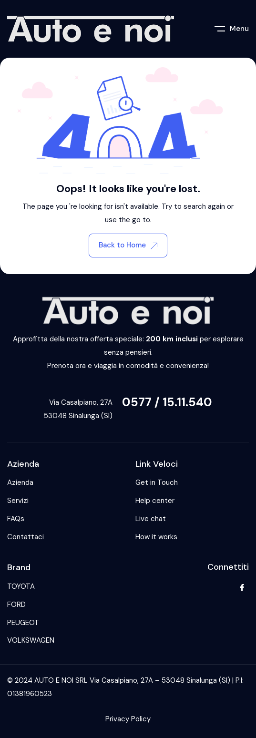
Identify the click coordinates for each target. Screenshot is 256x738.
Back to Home (128, 245)
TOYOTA (21, 586)
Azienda (20, 482)
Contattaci (25, 537)
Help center (154, 500)
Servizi (18, 500)
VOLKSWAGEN (30, 640)
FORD (16, 604)
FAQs (15, 518)
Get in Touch (156, 482)
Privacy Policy (128, 719)
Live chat (150, 518)
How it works (156, 537)
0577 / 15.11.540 (167, 402)
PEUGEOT (23, 622)
